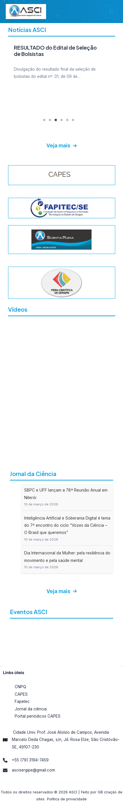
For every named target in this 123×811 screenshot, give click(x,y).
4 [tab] (62, 120)
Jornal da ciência (31, 709)
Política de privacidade (67, 799)
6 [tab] (73, 120)
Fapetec (22, 701)
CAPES (21, 694)
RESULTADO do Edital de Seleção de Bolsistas (55, 50)
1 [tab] (44, 120)
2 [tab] (50, 120)
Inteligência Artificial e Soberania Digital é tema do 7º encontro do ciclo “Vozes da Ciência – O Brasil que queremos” (67, 525)
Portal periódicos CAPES (37, 716)
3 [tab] (56, 120)
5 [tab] (67, 120)
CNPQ (20, 686)
